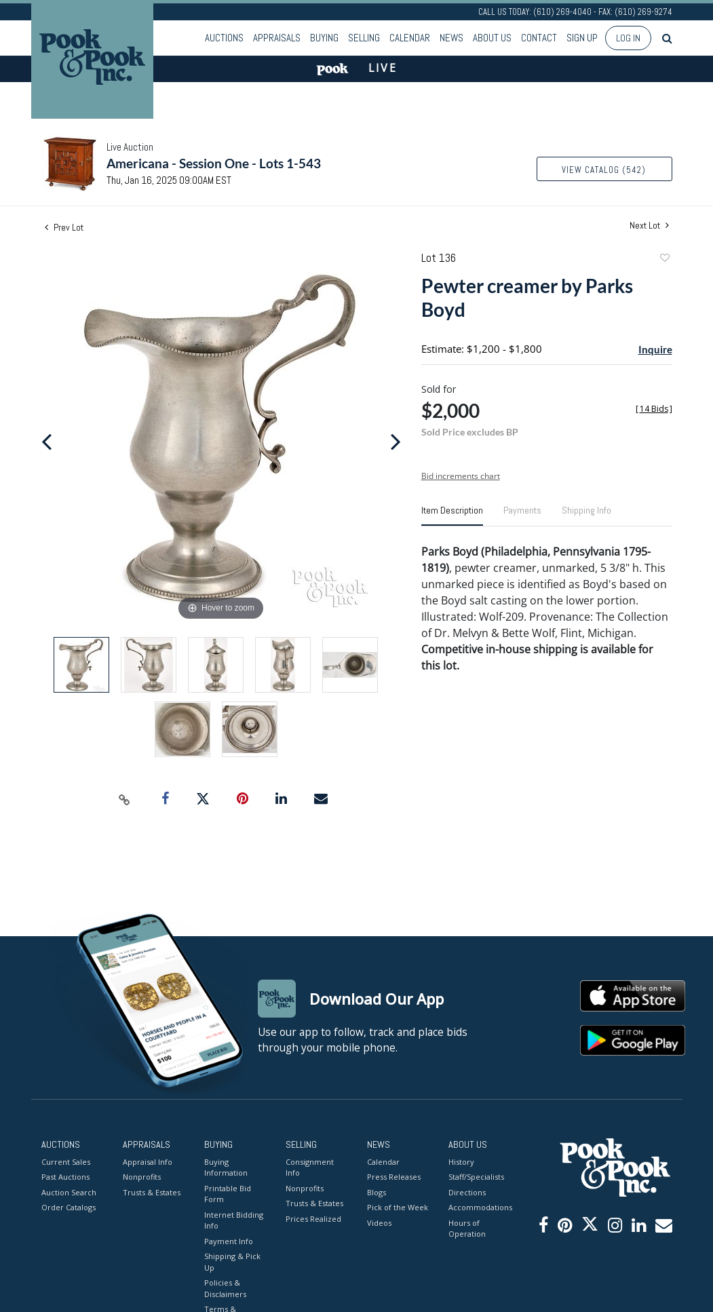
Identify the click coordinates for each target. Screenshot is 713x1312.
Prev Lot (64, 227)
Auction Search (68, 1192)
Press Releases (394, 1177)
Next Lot (649, 225)
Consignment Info (310, 1167)
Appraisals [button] (277, 37)
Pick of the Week (397, 1207)
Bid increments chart (460, 476)
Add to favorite (664, 259)
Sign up (582, 37)
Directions (467, 1192)
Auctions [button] (224, 37)
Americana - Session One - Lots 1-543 (214, 163)
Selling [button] (364, 37)
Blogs (376, 1192)
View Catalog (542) (604, 170)
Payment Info (228, 1241)
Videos (379, 1223)
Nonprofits (142, 1177)
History (461, 1162)
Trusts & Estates (151, 1192)
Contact (539, 37)
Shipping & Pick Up (232, 1262)
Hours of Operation (467, 1228)
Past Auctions (65, 1177)
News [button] (451, 37)
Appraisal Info (147, 1162)
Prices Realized (313, 1219)
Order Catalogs (68, 1207)
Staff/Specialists (476, 1177)
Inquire (655, 349)
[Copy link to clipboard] (124, 799)
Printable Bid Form (227, 1194)
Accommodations (478, 1207)
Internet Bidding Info (233, 1220)
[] (654, 408)
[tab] (452, 515)
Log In (628, 38)
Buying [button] (324, 37)
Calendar (409, 37)
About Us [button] (492, 37)
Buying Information (226, 1167)
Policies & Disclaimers (225, 1288)
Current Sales (65, 1162)
